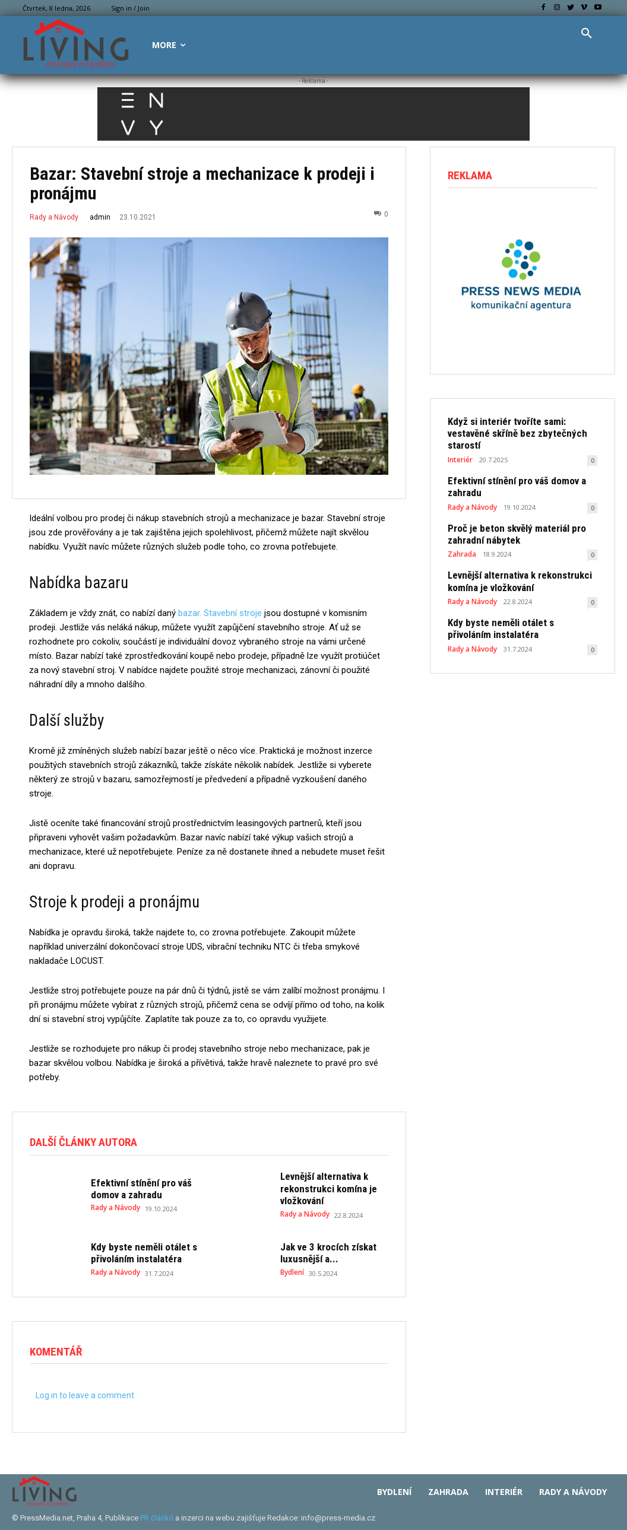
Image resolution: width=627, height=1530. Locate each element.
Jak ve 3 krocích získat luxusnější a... (323, 1248)
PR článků (156, 1513)
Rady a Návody (54, 217)
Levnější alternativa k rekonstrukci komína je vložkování (323, 1186)
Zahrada (462, 535)
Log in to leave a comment (85, 1391)
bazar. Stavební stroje (220, 613)
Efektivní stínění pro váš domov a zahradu (135, 1186)
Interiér (460, 445)
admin (100, 217)
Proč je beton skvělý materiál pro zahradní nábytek (509, 517)
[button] (586, 34)
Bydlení (292, 1266)
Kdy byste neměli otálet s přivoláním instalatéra (137, 1248)
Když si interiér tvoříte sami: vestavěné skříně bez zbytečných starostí (520, 426)
